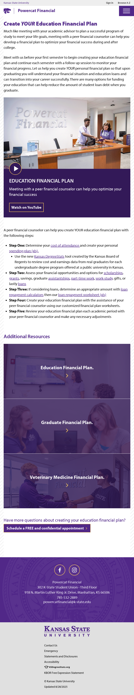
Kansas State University (16, 2)
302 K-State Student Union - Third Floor (67, 587)
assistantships (59, 278)
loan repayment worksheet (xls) (82, 295)
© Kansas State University (59, 681)
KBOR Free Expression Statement (64, 673)
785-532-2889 (67, 597)
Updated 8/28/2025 (55, 686)
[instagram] (74, 570)
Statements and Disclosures (61, 656)
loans (22, 284)
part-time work (82, 278)
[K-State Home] (7, 10)
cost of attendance (65, 245)
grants (14, 278)
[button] (15, 168)
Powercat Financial (36, 10)
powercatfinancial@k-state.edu (67, 602)
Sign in (109, 2)
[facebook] (59, 570)
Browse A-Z (124, 2)
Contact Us (50, 645)
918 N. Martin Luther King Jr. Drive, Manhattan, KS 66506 (67, 592)
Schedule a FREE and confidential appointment (47, 528)
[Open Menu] (126, 11)
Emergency (51, 651)
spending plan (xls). (24, 251)
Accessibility (51, 662)
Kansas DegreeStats (49, 256)
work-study (104, 278)
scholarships (113, 273)
